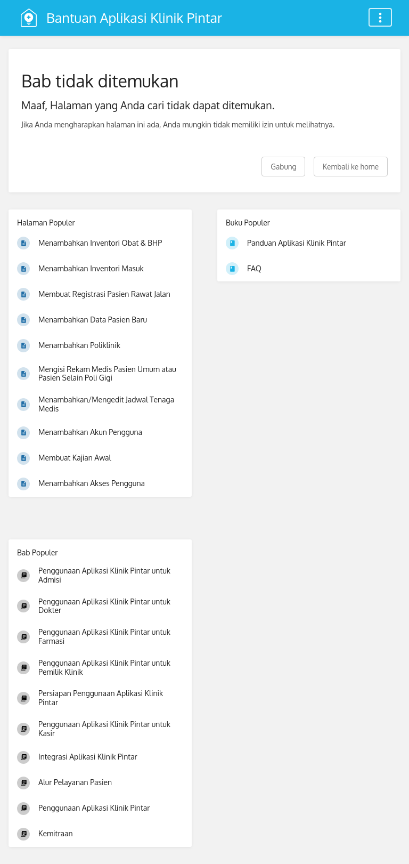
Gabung (283, 166)
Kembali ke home (351, 166)
